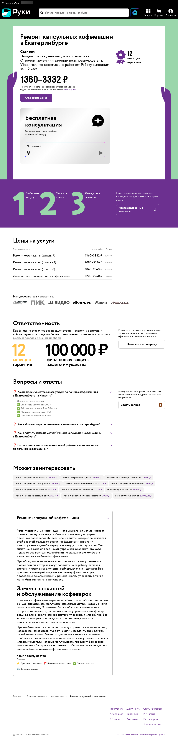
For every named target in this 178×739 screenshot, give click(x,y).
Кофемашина (57, 696)
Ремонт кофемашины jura (76, 477)
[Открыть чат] (134, 12)
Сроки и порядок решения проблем (37, 338)
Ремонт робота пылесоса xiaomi (80, 496)
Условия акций (152, 724)
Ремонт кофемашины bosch (126, 483)
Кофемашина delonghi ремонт (123, 477)
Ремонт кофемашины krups (29, 489)
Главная (17, 696)
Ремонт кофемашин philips (75, 489)
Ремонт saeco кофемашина (80, 483)
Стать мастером (152, 709)
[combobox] (84, 12)
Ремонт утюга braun (125, 496)
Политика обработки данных (152, 735)
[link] (36, 477)
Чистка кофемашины (118, 489)
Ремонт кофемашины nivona (30, 477)
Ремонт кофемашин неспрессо (31, 483)
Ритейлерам (150, 719)
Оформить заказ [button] (36, 98)
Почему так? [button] (70, 89)
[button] (17, 3)
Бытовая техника (36, 696)
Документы (133, 709)
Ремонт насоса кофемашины (30, 496)
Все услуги (117, 709)
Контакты (132, 719)
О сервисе (116, 714)
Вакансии (132, 714)
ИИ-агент (149, 714)
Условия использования (127, 735)
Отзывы (115, 719)
